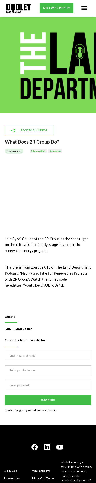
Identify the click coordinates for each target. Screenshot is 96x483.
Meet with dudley (56, 8)
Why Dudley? (41, 470)
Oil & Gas (10, 470)
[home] (17, 8)
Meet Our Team (43, 478)
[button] (84, 8)
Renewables (12, 478)
